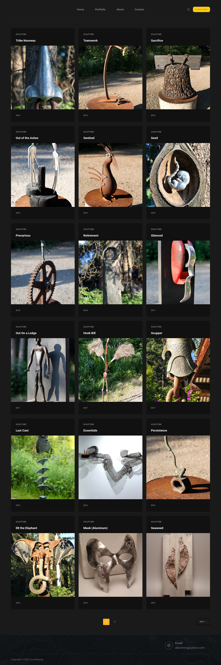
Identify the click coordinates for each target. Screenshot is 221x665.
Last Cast (22, 430)
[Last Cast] (43, 467)
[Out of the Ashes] (43, 175)
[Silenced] (178, 272)
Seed (154, 138)
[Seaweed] (178, 565)
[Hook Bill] (110, 370)
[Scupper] (178, 370)
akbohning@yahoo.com (190, 647)
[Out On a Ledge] (43, 370)
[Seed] (178, 175)
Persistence (159, 430)
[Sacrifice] (178, 77)
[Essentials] (110, 467)
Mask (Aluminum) (95, 528)
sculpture (21, 34)
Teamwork (90, 40)
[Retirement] (110, 272)
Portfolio (100, 9)
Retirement (91, 235)
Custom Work (201, 9)
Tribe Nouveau (26, 40)
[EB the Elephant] (43, 565)
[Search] (188, 9)
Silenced (157, 235)
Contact (139, 9)
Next (203, 622)
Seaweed (157, 528)
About (120, 9)
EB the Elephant (27, 528)
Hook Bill (89, 333)
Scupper (157, 333)
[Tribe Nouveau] (43, 77)
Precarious (23, 235)
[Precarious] (43, 272)
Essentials (90, 430)
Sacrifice (157, 40)
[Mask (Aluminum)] (110, 565)
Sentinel (89, 138)
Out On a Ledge (26, 333)
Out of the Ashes (27, 138)
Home (80, 9)
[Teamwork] (110, 77)
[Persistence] (178, 467)
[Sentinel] (110, 175)
